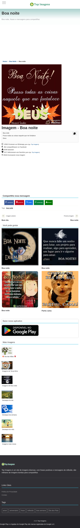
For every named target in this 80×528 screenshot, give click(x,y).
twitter (29, 203)
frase (23, 511)
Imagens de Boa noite (9, 386)
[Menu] (4, 2)
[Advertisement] (40, 41)
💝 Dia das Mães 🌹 (9, 357)
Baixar (49, 203)
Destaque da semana (9, 415)
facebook (9, 203)
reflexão (30, 511)
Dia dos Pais (53, 511)
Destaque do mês (8, 430)
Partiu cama (47, 311)
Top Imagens (35, 144)
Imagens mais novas (9, 444)
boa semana (41, 511)
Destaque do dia (7, 401)
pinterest (19, 203)
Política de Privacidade (9, 492)
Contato (4, 495)
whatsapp (39, 203)
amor (5, 511)
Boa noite (6, 269)
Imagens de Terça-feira (10, 372)
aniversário (14, 511)
